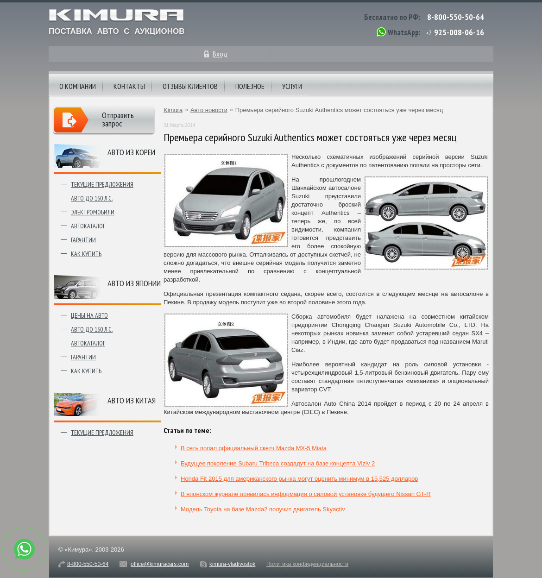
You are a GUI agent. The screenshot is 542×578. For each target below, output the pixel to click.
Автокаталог (88, 226)
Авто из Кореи (131, 152)
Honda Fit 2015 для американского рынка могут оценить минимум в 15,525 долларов (299, 478)
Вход (220, 53)
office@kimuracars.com (160, 564)
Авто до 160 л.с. (92, 198)
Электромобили (92, 212)
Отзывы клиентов (190, 86)
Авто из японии (134, 283)
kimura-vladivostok (232, 564)
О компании (77, 86)
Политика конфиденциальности (307, 564)
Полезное (250, 86)
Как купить (86, 254)
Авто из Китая (131, 400)
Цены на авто (89, 315)
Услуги (292, 86)
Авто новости (208, 110)
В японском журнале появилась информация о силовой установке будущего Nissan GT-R (306, 493)
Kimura (173, 110)
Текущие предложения (102, 184)
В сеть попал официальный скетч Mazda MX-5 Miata (254, 448)
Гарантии (83, 240)
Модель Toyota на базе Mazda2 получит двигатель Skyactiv (263, 509)
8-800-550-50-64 (455, 17)
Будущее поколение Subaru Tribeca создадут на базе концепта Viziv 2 (278, 463)
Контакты (129, 86)
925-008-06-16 (459, 32)
